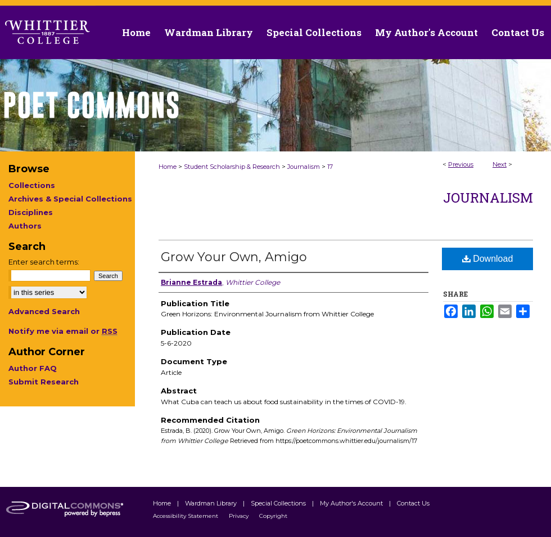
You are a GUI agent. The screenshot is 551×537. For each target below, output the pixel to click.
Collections (31, 185)
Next (500, 164)
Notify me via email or (63, 330)
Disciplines (30, 212)
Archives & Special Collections (70, 198)
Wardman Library (211, 503)
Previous (460, 164)
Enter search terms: (43, 261)
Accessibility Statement (186, 516)
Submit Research (43, 381)
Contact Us (517, 32)
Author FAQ (32, 368)
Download (487, 258)
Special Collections (279, 503)
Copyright (273, 516)
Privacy (239, 516)
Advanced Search (44, 311)
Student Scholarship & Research (232, 167)
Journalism (303, 167)
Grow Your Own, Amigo (234, 257)
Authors (25, 225)
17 (330, 167)
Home (168, 167)
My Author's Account (352, 503)
